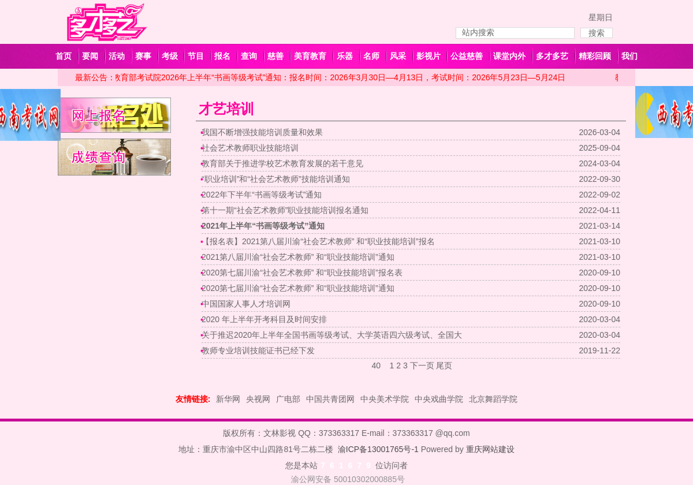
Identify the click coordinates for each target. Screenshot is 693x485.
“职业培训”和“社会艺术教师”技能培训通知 (276, 179)
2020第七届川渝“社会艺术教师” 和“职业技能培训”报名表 (302, 272)
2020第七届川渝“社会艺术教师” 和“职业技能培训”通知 (298, 288)
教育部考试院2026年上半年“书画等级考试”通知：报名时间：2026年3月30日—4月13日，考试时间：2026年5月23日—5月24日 (340, 77)
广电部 (288, 399)
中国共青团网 (330, 399)
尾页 (444, 365)
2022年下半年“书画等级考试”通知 (262, 194)
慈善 (275, 56)
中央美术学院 (384, 399)
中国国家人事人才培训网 (246, 303)
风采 (398, 56)
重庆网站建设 (490, 449)
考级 (170, 56)
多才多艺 (552, 56)
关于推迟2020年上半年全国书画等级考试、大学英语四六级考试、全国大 (332, 334)
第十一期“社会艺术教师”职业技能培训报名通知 (285, 210)
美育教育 (310, 56)
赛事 (143, 56)
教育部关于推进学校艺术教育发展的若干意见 (282, 163)
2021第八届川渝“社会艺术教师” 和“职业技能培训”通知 (298, 257)
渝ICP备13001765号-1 (378, 449)
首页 (63, 56)
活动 (117, 56)
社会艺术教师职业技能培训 (250, 147)
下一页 (422, 365)
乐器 (345, 56)
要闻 (90, 56)
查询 (249, 56)
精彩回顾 (595, 56)
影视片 (428, 56)
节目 (196, 56)
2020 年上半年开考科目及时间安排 (264, 319)
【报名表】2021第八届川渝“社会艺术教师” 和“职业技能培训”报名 (318, 241)
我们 (629, 56)
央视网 (258, 399)
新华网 (228, 399)
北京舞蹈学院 (493, 399)
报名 (222, 56)
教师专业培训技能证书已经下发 (258, 350)
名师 (371, 56)
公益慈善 (466, 56)
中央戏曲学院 (439, 399)
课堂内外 (509, 56)
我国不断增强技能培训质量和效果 (262, 132)
